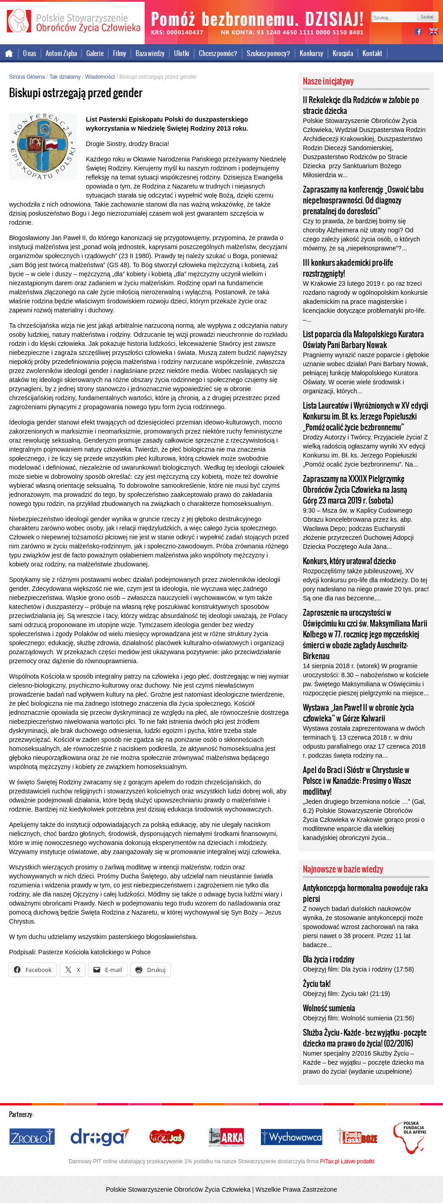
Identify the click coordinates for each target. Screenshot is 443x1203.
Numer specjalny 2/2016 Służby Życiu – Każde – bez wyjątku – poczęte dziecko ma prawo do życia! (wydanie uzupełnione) (363, 1062)
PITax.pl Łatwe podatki (347, 1161)
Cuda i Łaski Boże (357, 1137)
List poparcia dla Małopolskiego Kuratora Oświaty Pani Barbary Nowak (363, 339)
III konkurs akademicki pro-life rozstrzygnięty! (348, 268)
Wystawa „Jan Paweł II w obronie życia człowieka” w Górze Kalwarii (358, 713)
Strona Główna (27, 77)
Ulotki (181, 53)
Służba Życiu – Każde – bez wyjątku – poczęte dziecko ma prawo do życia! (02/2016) (365, 1038)
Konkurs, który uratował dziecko (349, 561)
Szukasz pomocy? (268, 53)
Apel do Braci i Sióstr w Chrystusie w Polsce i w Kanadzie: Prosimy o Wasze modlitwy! (357, 780)
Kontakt (372, 53)
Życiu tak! (316, 984)
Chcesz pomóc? (218, 53)
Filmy (119, 53)
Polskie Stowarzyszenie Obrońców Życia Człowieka (72, 21)
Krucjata (343, 53)
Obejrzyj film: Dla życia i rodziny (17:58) (358, 969)
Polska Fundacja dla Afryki (411, 1138)
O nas (29, 53)
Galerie (95, 53)
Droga (100, 1137)
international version (433, 32)
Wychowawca (291, 1137)
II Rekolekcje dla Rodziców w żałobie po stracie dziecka (361, 105)
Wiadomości (100, 77)
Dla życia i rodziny (328, 959)
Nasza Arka (226, 1137)
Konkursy (311, 53)
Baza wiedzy (150, 53)
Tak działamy (64, 77)
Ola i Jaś (167, 1137)
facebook (422, 32)
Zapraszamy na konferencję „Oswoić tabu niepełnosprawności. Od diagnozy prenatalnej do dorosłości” (363, 200)
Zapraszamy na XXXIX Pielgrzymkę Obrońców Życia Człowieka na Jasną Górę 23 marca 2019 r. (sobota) (355, 489)
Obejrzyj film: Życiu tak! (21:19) (346, 993)
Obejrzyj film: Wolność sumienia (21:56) (358, 1018)
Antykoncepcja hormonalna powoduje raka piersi (365, 893)
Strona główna (9, 53)
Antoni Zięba (61, 53)
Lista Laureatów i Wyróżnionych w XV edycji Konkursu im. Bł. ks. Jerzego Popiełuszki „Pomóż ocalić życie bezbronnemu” (365, 416)
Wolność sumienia (329, 1008)
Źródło (32, 1137)
